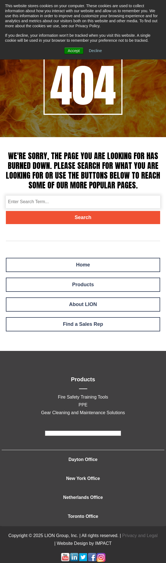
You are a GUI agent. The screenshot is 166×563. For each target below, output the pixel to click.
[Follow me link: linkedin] (74, 560)
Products (83, 284)
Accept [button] (74, 50)
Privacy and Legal (140, 535)
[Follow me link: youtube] (65, 560)
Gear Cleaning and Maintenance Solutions (83, 412)
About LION (83, 304)
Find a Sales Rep (83, 324)
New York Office (83, 478)
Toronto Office (83, 516)
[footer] (83, 433)
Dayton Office (82, 459)
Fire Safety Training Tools (83, 397)
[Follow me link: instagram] (101, 560)
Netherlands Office (83, 497)
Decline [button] (95, 50)
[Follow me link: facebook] (92, 560)
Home (83, 265)
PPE (82, 404)
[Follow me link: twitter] (83, 560)
